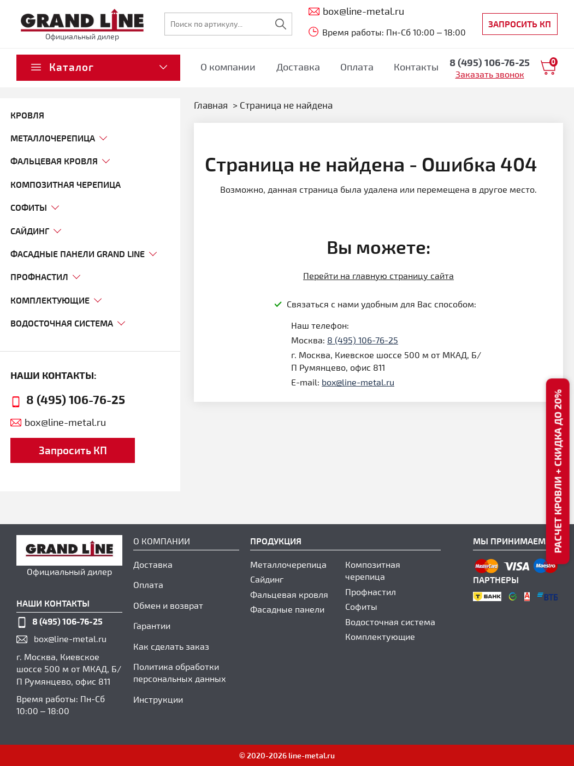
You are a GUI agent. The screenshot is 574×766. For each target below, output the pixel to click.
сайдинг (29, 230)
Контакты (416, 67)
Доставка (298, 67)
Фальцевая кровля (289, 594)
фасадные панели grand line (77, 253)
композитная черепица (65, 184)
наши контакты (53, 603)
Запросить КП (519, 24)
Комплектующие (380, 636)
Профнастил (370, 591)
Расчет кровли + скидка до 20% (557, 471)
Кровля (27, 115)
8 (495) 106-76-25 (75, 399)
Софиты (361, 606)
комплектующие (50, 300)
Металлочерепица (288, 564)
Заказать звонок (489, 74)
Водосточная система (61, 323)
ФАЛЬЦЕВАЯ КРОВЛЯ (54, 161)
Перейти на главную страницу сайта (378, 275)
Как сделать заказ (171, 646)
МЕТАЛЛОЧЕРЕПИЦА (52, 138)
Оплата (357, 67)
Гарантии (151, 625)
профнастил (39, 276)
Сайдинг (266, 579)
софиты (28, 207)
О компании (228, 67)
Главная (211, 104)
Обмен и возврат (168, 605)
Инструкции (158, 699)
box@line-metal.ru (65, 422)
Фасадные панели (287, 609)
